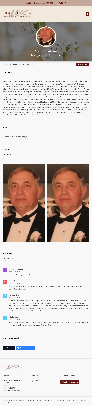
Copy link (8, 347)
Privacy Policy (70, 400)
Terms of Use (60, 400)
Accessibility (6, 402)
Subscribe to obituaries (70, 382)
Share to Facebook (25, 347)
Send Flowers (82, 64)
